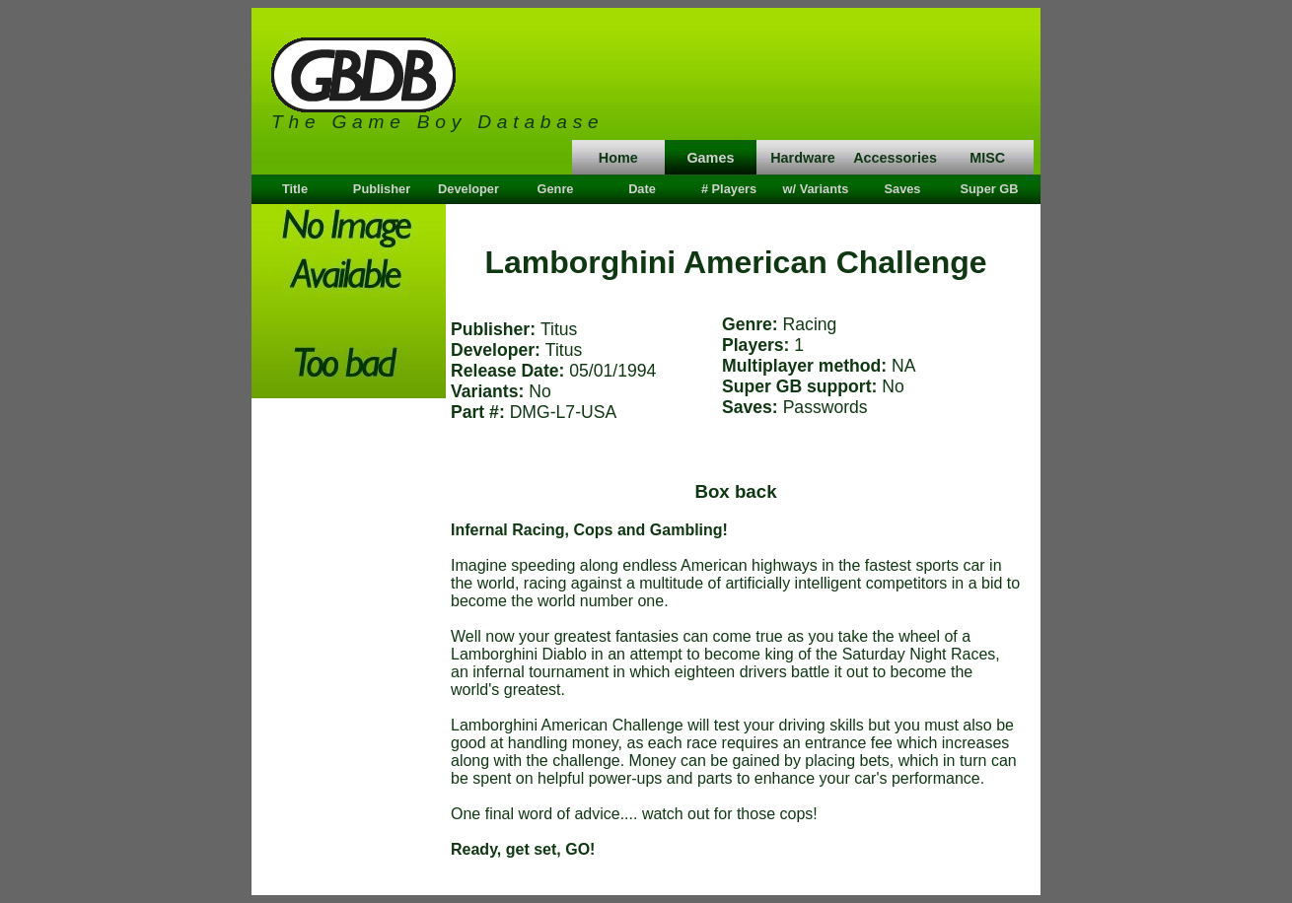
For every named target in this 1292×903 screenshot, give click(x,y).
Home (618, 158)
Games (710, 158)
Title (295, 188)
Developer (468, 188)
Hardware (802, 158)
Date (642, 188)
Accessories (895, 158)
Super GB (989, 188)
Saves (902, 188)
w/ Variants (816, 188)
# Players (728, 188)
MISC (987, 158)
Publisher (381, 188)
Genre (556, 188)
